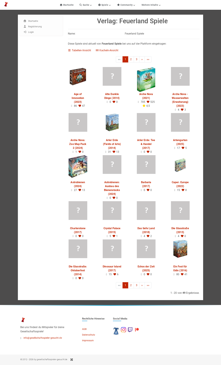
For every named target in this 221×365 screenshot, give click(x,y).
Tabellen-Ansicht (79, 50)
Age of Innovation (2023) (78, 98)
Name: (72, 33)
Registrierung (35, 26)
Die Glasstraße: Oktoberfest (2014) (78, 270)
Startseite (67, 5)
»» (148, 59)
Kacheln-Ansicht (107, 50)
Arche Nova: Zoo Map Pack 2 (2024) (77, 144)
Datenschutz (88, 334)
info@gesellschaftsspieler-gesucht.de (43, 338)
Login (31, 32)
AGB (84, 329)
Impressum (88, 340)
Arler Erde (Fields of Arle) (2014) (112, 144)
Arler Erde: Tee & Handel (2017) (146, 144)
